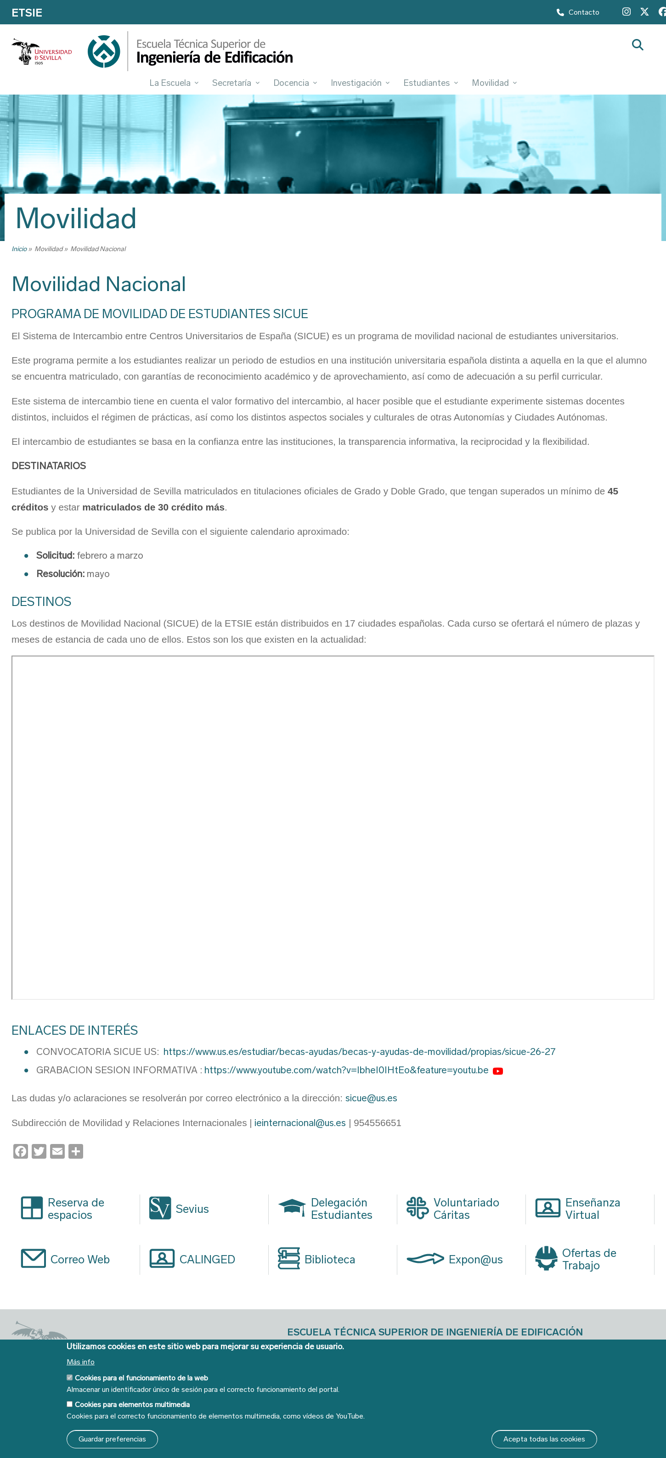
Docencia (295, 83)
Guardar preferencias (112, 1439)
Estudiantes (430, 83)
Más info (81, 1362)
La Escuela (173, 83)
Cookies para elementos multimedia (132, 1404)
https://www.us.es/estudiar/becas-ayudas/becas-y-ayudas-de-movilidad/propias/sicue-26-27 (360, 1051)
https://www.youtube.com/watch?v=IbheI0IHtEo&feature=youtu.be (346, 1070)
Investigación (360, 83)
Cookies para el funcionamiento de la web (141, 1378)
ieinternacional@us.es (300, 1122)
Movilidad (494, 83)
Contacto (578, 14)
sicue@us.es (371, 1098)
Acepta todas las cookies (544, 1439)
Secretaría (235, 83)
